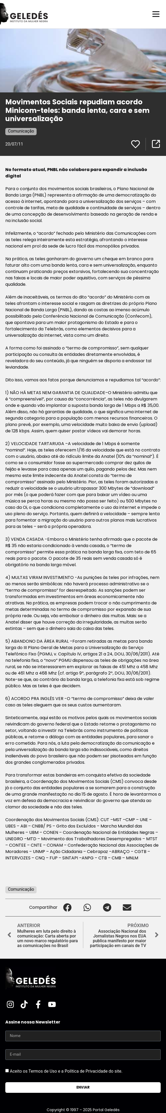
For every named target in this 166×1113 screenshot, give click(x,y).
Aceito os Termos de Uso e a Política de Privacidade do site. (66, 1071)
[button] (67, 908)
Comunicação (21, 131)
